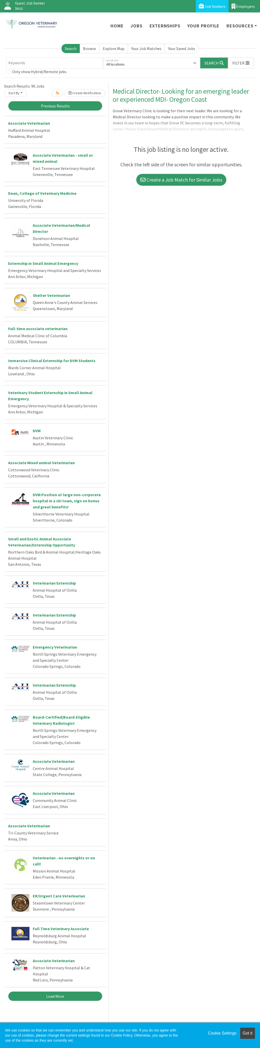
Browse (89, 48)
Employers (243, 6)
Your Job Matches (146, 48)
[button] (241, 63)
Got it (247, 1033)
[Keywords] (54, 63)
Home (116, 26)
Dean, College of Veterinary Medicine (42, 193)
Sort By (14, 93)
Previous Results (55, 105)
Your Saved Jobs (181, 48)
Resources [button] (239, 26)
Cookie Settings (222, 1033)
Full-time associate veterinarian (38, 328)
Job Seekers (212, 6)
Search (70, 48)
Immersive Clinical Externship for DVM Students (51, 360)
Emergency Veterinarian (55, 647)
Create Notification (85, 93)
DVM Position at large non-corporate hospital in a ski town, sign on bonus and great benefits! (67, 500)
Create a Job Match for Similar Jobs (181, 179)
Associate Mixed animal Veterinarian (41, 462)
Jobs (136, 26)
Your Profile (203, 26)
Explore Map (113, 48)
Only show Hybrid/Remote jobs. (39, 71)
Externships (165, 26)
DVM (37, 430)
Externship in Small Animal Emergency (43, 263)
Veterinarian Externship (54, 583)
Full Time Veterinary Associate (61, 928)
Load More (55, 996)
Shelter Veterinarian (51, 295)
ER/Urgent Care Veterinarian (59, 895)
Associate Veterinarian (29, 123)
